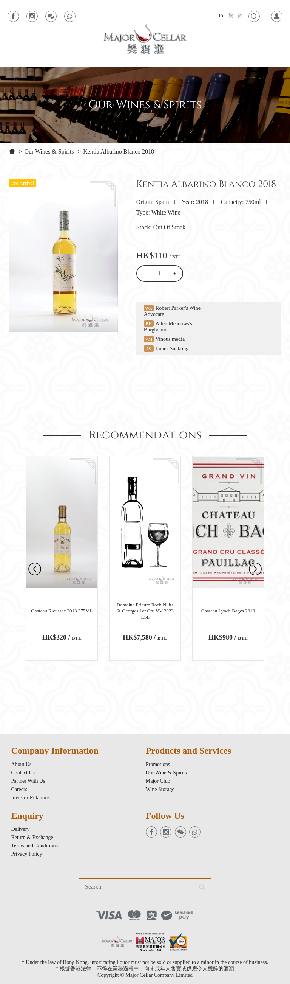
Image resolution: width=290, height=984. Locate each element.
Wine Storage (160, 789)
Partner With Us (28, 781)
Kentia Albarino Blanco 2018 (118, 151)
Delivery (20, 829)
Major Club (158, 781)
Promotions (158, 764)
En (222, 16)
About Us (21, 764)
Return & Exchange (32, 837)
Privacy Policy (26, 854)
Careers (19, 789)
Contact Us (23, 773)
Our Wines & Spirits (49, 151)
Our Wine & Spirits (166, 773)
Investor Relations (30, 798)
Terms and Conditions (34, 846)
